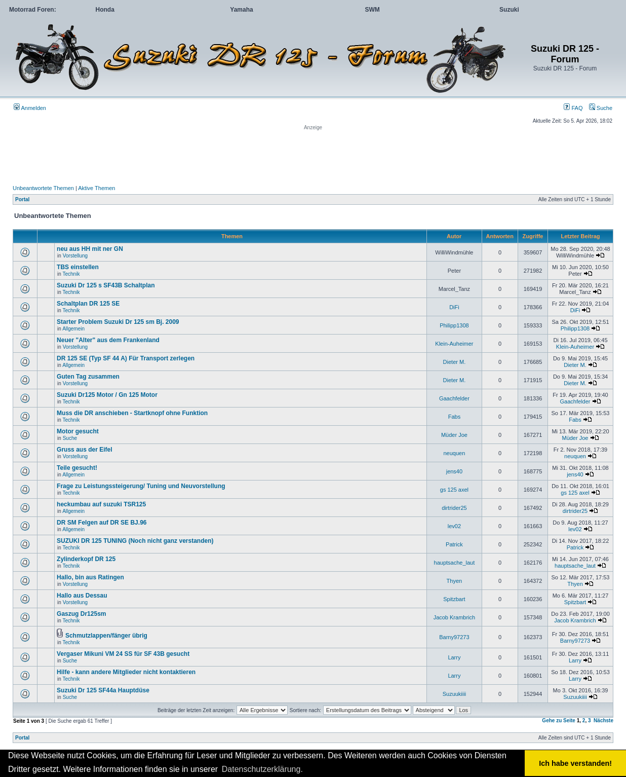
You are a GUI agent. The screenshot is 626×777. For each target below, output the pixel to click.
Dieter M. (454, 362)
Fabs (454, 417)
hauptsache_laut (454, 563)
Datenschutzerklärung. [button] (262, 769)
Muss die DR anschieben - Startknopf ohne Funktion (132, 413)
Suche (600, 108)
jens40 (454, 471)
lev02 (454, 526)
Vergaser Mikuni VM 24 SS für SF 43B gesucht (123, 653)
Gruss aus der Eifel (84, 449)
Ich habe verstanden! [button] (575, 763)
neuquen (454, 453)
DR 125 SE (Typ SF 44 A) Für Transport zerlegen (125, 358)
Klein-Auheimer (454, 344)
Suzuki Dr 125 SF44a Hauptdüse (103, 690)
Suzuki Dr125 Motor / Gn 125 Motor (107, 394)
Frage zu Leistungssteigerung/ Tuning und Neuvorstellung (141, 486)
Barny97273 (454, 637)
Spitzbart (454, 599)
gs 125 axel (454, 490)
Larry (454, 657)
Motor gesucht (78, 431)
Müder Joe (454, 435)
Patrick (454, 544)
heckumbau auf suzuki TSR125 (101, 504)
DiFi (454, 307)
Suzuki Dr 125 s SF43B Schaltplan (105, 285)
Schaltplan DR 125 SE (88, 303)
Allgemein (73, 328)
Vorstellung (75, 255)
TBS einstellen (78, 267)
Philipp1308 (454, 325)
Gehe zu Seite (558, 720)
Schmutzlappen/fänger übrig (106, 635)
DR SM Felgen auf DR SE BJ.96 (101, 522)
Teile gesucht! (77, 467)
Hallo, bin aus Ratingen (90, 577)
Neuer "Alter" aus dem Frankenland (108, 340)
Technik (71, 274)
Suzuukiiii (454, 694)
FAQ (573, 108)
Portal (22, 199)
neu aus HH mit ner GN (90, 248)
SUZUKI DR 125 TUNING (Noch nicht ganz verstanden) (135, 540)
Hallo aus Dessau (82, 595)
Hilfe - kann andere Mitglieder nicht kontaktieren (126, 672)
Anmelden (30, 108)
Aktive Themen (96, 188)
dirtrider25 (454, 508)
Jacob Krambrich (455, 617)
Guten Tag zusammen (88, 376)
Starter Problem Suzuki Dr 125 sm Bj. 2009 (118, 321)
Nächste (603, 720)
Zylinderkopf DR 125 (86, 559)
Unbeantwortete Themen (43, 188)
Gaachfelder (454, 398)
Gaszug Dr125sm (81, 613)
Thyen (454, 581)
